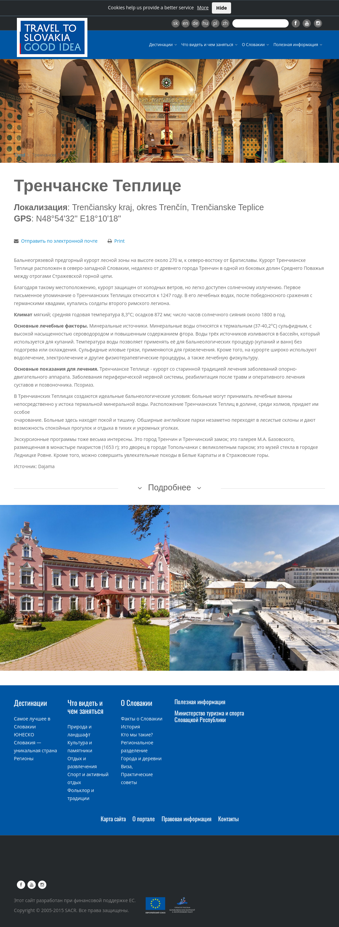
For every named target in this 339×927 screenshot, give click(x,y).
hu (205, 23)
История (130, 726)
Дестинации (163, 44)
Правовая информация (187, 818)
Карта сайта (113, 818)
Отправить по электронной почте (59, 241)
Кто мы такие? (137, 734)
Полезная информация (298, 44)
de (195, 23)
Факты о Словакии (141, 718)
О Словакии (256, 44)
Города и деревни (141, 758)
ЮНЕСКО (24, 734)
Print (119, 241)
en (185, 23)
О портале (143, 818)
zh (225, 23)
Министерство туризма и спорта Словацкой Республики (209, 716)
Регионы (23, 758)
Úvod (20, 155)
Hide (221, 8)
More (203, 7)
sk (175, 23)
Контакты (228, 818)
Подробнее (169, 487)
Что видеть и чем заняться (210, 44)
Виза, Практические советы (137, 774)
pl (215, 23)
